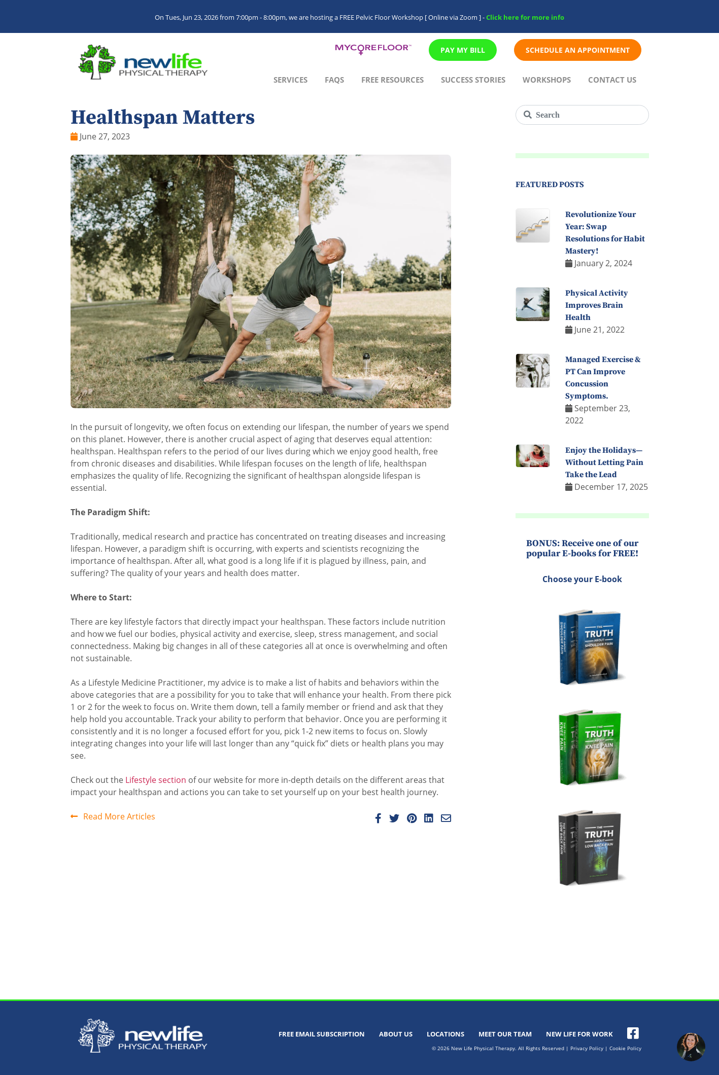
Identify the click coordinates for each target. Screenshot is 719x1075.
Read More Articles (113, 816)
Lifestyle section (155, 779)
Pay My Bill (462, 50)
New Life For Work (579, 1033)
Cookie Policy (625, 1048)
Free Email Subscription (322, 1033)
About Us (396, 1033)
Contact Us (612, 80)
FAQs (334, 80)
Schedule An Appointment (578, 50)
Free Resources (392, 80)
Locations (445, 1033)
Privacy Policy (586, 1048)
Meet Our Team (505, 1033)
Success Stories (473, 80)
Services (290, 80)
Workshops (547, 80)
